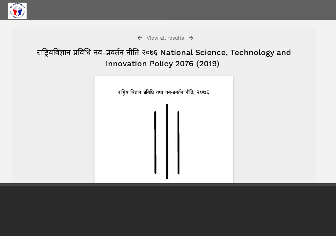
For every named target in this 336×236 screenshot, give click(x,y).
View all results (165, 38)
